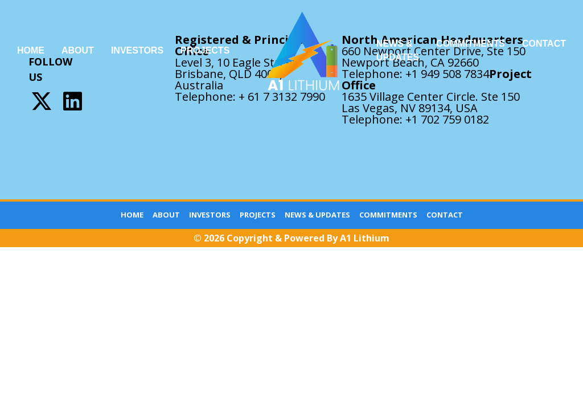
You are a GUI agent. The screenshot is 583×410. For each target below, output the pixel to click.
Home (30, 50)
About (77, 50)
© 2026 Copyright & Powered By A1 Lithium (291, 238)
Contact (544, 43)
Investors (137, 50)
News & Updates (397, 50)
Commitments (470, 43)
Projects (204, 50)
